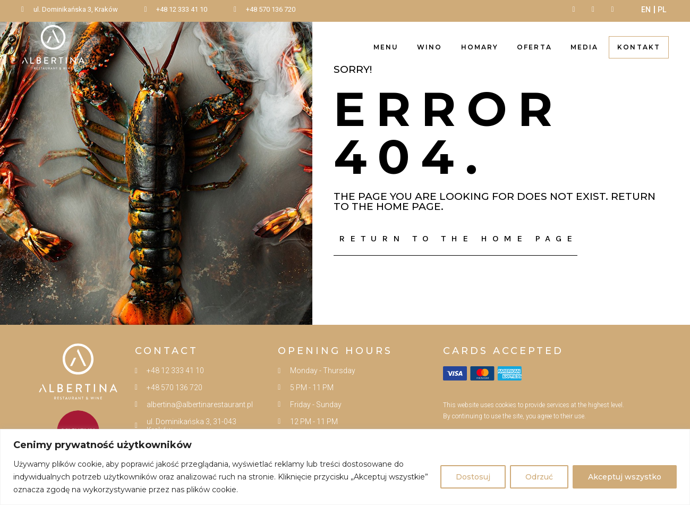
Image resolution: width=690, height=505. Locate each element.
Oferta (534, 47)
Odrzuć (539, 477)
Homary (480, 47)
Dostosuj (473, 477)
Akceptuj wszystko (624, 477)
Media (584, 47)
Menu (385, 47)
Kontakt (638, 47)
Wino (429, 47)
